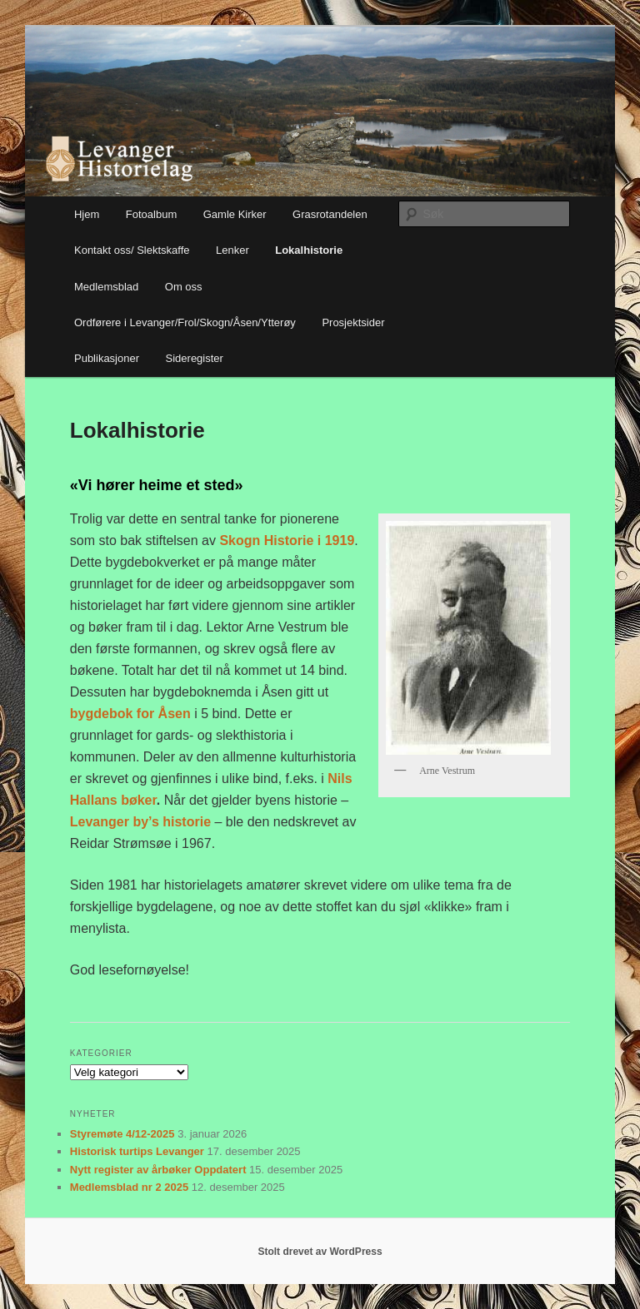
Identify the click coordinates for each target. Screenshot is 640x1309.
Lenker (232, 250)
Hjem (86, 214)
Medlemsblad (106, 286)
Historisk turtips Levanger (137, 1151)
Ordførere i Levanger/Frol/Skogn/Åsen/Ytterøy (185, 322)
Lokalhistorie (308, 250)
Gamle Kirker (235, 214)
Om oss (183, 286)
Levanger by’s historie (142, 822)
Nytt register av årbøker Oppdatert (158, 1169)
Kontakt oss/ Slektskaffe (132, 250)
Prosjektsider (353, 322)
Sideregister (194, 358)
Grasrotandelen (330, 214)
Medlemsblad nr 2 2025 (129, 1187)
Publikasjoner (106, 358)
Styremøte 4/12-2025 (122, 1134)
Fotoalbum (151, 214)
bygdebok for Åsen (132, 714)
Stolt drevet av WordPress (320, 1251)
